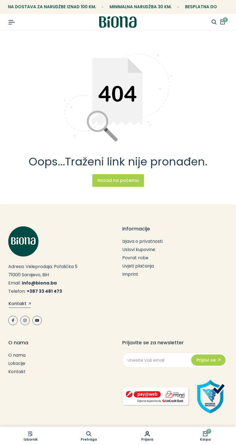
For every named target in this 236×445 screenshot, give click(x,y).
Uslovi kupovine (138, 249)
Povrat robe (135, 258)
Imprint (130, 274)
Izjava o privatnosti (142, 241)
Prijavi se (208, 360)
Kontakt (20, 304)
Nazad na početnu (118, 180)
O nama (17, 355)
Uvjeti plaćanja (138, 266)
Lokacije (16, 363)
